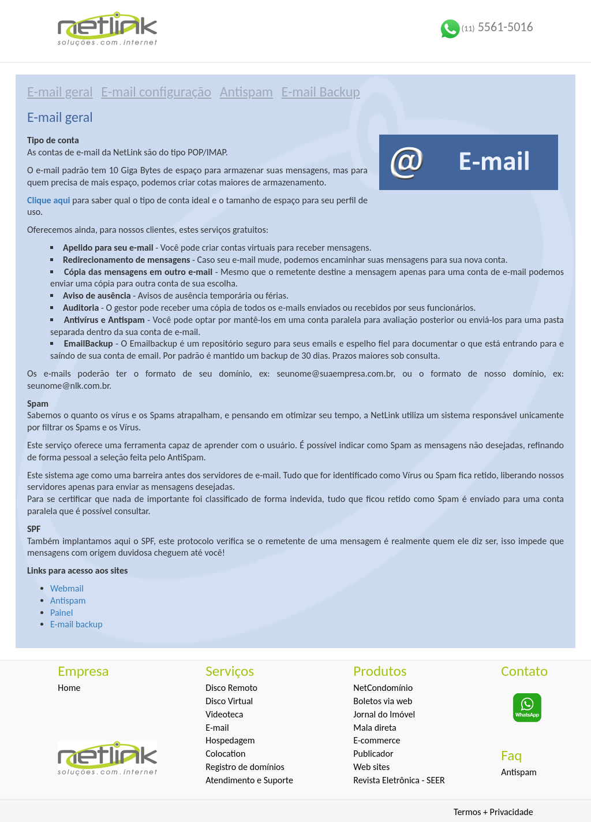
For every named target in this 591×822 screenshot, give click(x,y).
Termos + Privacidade (493, 811)
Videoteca (224, 714)
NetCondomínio (383, 687)
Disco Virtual (229, 700)
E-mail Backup (321, 91)
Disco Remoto (231, 687)
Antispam (246, 91)
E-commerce (376, 740)
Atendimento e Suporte (249, 780)
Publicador (373, 753)
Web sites (371, 766)
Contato (524, 671)
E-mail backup (76, 624)
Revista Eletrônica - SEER (398, 780)
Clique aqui (48, 200)
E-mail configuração (156, 91)
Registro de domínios (244, 766)
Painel (61, 612)
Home (69, 687)
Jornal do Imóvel (384, 714)
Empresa (83, 671)
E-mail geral (60, 91)
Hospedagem (230, 740)
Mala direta (374, 727)
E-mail (217, 727)
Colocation (225, 753)
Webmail (67, 588)
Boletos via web (382, 700)
